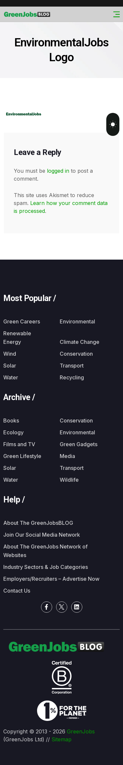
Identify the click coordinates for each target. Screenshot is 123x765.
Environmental (77, 321)
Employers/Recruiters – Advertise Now (51, 578)
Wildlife (69, 479)
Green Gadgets (78, 444)
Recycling (72, 377)
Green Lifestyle (22, 456)
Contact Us (16, 590)
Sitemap (61, 739)
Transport (72, 365)
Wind (9, 353)
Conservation (76, 353)
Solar (9, 365)
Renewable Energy (17, 337)
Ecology (13, 432)
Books (11, 420)
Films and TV (19, 444)
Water (10, 377)
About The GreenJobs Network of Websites (45, 550)
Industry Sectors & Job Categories (45, 567)
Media (67, 456)
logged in (58, 170)
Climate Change (79, 342)
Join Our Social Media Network (41, 534)
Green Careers (21, 321)
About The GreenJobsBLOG (38, 523)
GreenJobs (81, 731)
